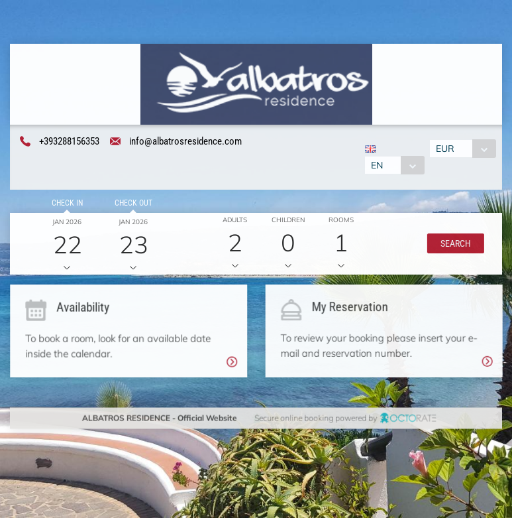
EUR (445, 149)
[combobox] (393, 165)
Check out (131, 204)
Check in (65, 204)
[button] (453, 245)
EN (376, 166)
